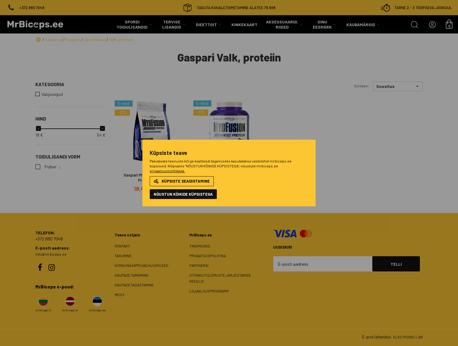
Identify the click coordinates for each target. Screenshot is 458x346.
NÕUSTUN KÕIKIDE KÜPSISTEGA (183, 194)
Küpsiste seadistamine (182, 181)
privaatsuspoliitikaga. (167, 171)
